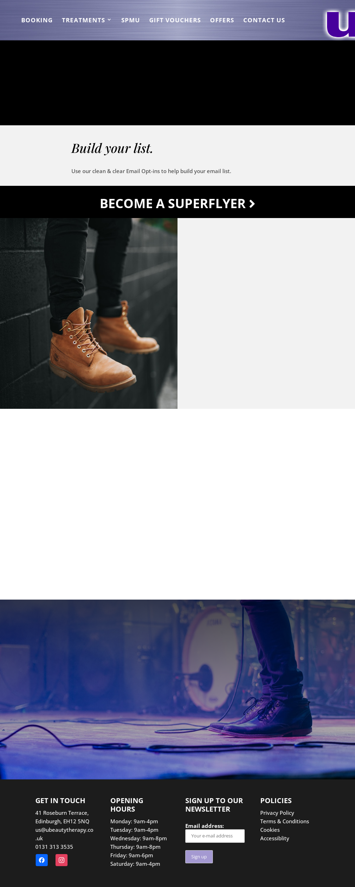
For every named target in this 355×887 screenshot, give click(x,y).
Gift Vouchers (175, 21)
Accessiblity (274, 838)
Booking (37, 21)
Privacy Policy (277, 812)
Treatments (83, 21)
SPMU (130, 21)
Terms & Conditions (284, 821)
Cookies (270, 829)
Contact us (264, 21)
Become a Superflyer (177, 203)
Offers (222, 21)
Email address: (215, 832)
